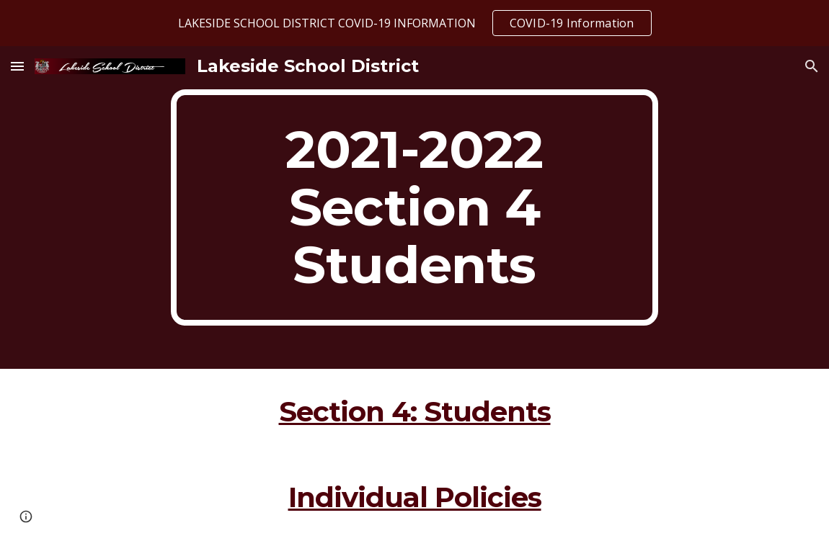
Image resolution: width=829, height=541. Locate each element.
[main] (414, 207)
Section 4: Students (415, 412)
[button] (17, 66)
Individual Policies (414, 497)
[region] (414, 23)
